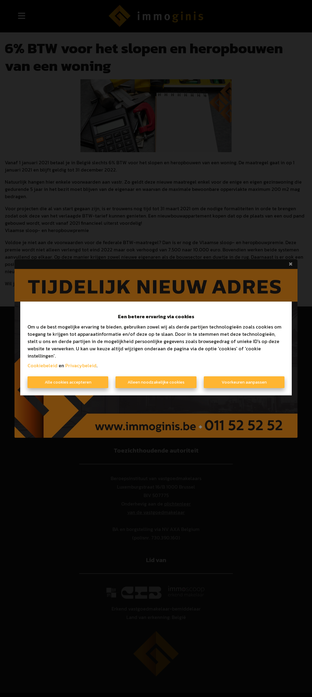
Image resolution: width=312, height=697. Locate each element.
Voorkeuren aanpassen (244, 382)
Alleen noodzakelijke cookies (156, 382)
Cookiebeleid (42, 365)
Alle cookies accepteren (68, 382)
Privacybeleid (80, 365)
